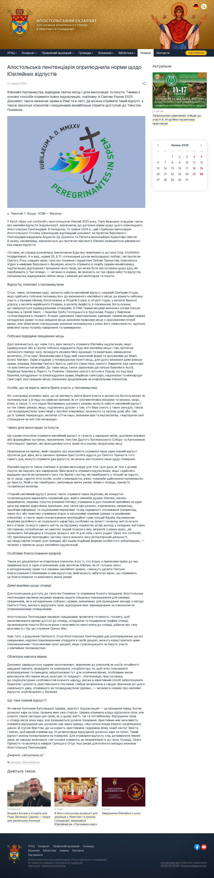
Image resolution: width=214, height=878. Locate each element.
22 (172, 174)
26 (201, 174)
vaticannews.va (32, 755)
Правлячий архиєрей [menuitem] (58, 53)
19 (201, 168)
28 (165, 179)
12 (201, 162)
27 (158, 179)
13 (158, 168)
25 (194, 174)
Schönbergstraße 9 (170, 862)
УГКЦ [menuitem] (12, 53)
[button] (200, 75)
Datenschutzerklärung (54, 865)
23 (179, 174)
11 (194, 162)
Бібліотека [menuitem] (127, 53)
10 (186, 162)
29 (172, 179)
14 (165, 168)
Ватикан (16, 762)
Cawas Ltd (76, 862)
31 (187, 179)
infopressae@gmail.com (194, 865)
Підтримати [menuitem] (196, 52)
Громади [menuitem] (86, 53)
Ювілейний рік (31, 762)
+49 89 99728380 (169, 865)
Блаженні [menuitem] (106, 53)
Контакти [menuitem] (163, 53)
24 (187, 174)
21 (165, 174)
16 (179, 168)
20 (158, 174)
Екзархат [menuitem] (29, 53)
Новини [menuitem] (145, 53)
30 (179, 179)
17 (186, 168)
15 (172, 168)
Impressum (34, 865)
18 (194, 168)
